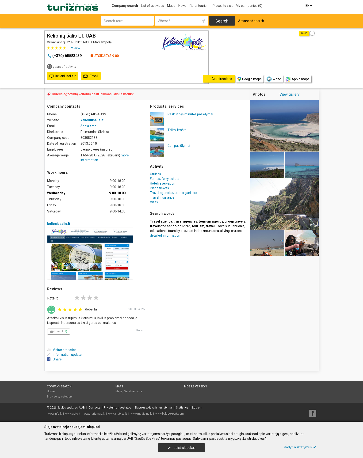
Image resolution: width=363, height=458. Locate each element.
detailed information (165, 235)
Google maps (249, 79)
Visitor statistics (61, 350)
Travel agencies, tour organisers (173, 193)
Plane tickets (159, 188)
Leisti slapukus (181, 448)
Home (51, 391)
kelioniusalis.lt (63, 76)
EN (309, 6)
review (74, 48)
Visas (154, 202)
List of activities (152, 6)
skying (225, 231)
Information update (64, 354)
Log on (196, 407)
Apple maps (298, 79)
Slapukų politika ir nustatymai (153, 407)
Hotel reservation (162, 183)
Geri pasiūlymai (179, 146)
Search (222, 21)
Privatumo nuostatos (117, 407)
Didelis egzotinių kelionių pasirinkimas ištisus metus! (93, 94)
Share (54, 359)
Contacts (94, 407)
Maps (171, 6)
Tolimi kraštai (177, 130)
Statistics (182, 407)
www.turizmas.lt (94, 413)
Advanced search (251, 21)
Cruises (155, 174)
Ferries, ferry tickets (164, 179)
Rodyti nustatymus (300, 447)
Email (90, 76)
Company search (125, 6)
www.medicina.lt (141, 413)
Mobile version (195, 386)
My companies (249, 6)
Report (140, 330)
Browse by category (60, 396)
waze (273, 79)
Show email (89, 126)
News (182, 6)
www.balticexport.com (169, 413)
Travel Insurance (162, 197)
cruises (236, 231)
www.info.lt (55, 413)
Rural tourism (200, 6)
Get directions (133, 391)
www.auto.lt (72, 413)
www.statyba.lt (117, 413)
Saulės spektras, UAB (71, 407)
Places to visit (223, 6)
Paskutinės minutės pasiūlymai (190, 114)
